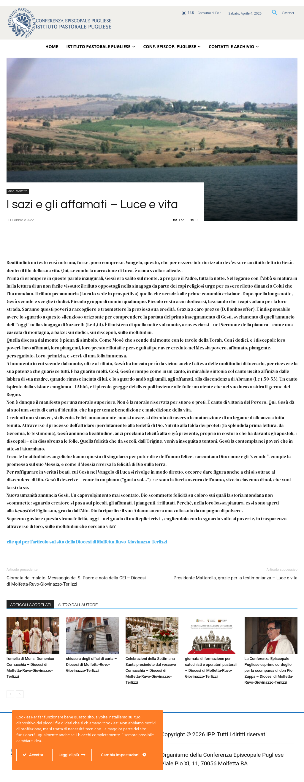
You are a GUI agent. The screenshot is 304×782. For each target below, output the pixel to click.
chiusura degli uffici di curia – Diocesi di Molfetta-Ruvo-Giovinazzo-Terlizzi (91, 664)
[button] (282, 13)
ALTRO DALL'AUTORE (78, 605)
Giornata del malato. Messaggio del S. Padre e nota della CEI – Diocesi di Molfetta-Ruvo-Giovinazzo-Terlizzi (76, 581)
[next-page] (19, 694)
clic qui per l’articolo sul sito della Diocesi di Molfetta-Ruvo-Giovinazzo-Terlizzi (87, 542)
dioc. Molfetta (17, 191)
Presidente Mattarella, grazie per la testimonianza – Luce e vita (235, 578)
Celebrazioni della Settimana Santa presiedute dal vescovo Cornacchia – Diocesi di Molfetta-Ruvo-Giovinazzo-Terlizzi (151, 670)
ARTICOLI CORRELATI (30, 605)
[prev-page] (10, 694)
